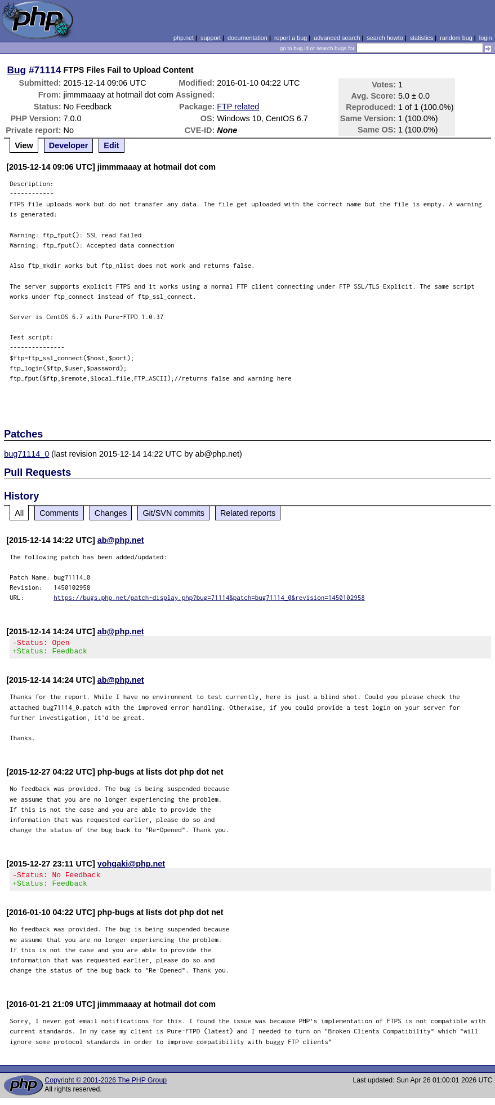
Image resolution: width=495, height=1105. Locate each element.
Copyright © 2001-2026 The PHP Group (105, 1087)
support (210, 37)
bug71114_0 (26, 453)
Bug (16, 70)
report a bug (290, 37)
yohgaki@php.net (131, 867)
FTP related (238, 106)
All (19, 513)
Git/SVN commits (173, 513)
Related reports (247, 513)
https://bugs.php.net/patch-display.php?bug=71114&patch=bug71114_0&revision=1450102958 (209, 597)
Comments (59, 513)
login (485, 37)
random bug (456, 37)
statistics (421, 37)
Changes (111, 513)
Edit (111, 145)
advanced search (337, 37)
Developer (68, 145)
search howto (385, 37)
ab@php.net (120, 540)
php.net (183, 37)
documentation (247, 37)
